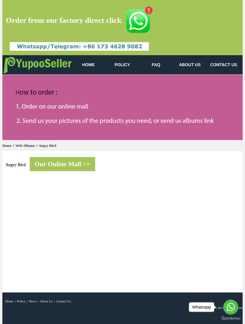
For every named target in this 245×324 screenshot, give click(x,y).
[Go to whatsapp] (230, 307)
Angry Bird (47, 146)
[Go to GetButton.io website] (230, 318)
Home (7, 146)
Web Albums (25, 146)
